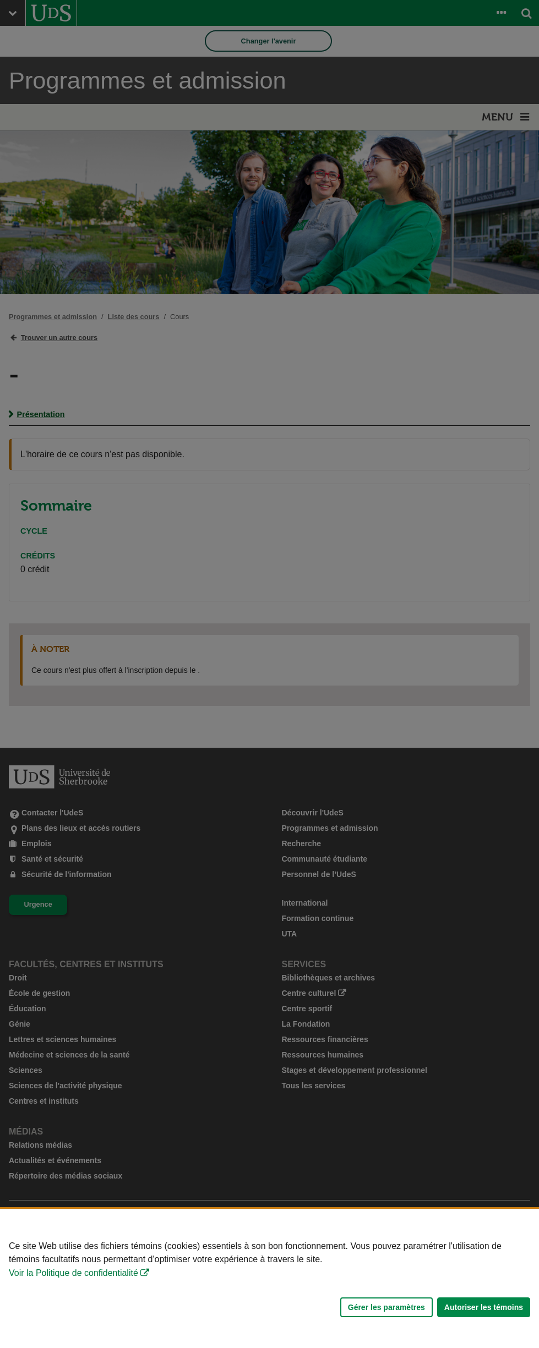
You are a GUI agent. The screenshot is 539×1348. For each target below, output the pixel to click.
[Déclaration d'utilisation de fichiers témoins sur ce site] (269, 1278)
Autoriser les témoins (483, 1307)
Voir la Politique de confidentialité (73, 1273)
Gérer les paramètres (386, 1307)
